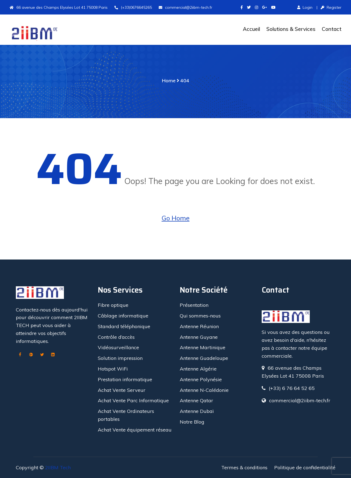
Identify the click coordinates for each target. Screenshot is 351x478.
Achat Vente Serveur (121, 390)
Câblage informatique (123, 316)
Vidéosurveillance (118, 347)
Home (169, 80)
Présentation (194, 305)
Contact (331, 29)
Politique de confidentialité (304, 467)
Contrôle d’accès (116, 337)
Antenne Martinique (202, 347)
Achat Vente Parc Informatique (133, 400)
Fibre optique (113, 305)
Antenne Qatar (196, 400)
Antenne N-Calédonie (204, 390)
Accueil (251, 29)
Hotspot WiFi (113, 369)
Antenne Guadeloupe (204, 358)
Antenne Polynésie (201, 379)
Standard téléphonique (124, 326)
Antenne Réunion (199, 326)
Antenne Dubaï (197, 411)
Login (304, 7)
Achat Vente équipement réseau (135, 430)
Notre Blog (192, 422)
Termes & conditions (244, 467)
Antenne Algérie (198, 369)
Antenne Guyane (199, 337)
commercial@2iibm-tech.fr (185, 7)
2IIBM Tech (58, 467)
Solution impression (120, 358)
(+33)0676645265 (133, 7)
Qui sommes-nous (200, 316)
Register (331, 7)
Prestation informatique (125, 379)
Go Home (176, 218)
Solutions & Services (290, 29)
